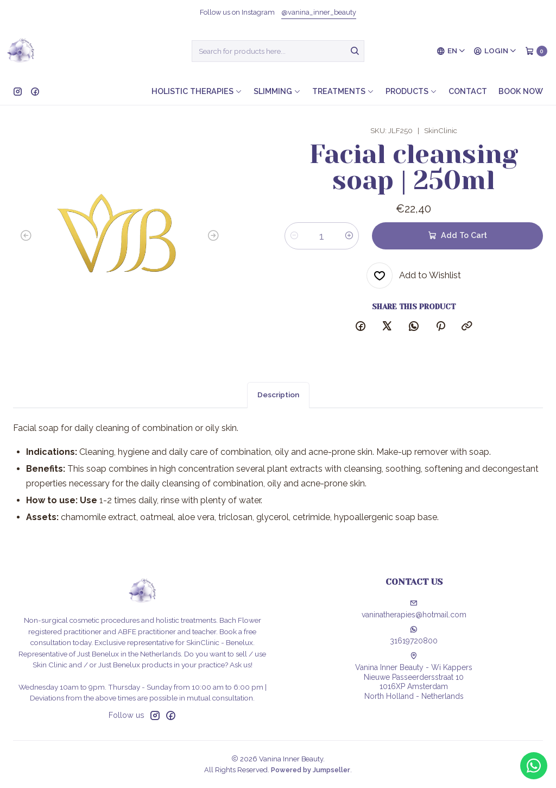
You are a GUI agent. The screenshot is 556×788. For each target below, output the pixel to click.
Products (411, 91)
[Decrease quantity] (294, 236)
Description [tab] (278, 407)
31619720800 (414, 635)
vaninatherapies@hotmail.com (414, 609)
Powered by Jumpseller (310, 770)
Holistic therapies (196, 91)
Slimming (277, 91)
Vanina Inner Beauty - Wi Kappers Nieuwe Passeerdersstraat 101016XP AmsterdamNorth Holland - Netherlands (413, 676)
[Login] (495, 51)
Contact (467, 91)
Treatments (343, 91)
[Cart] (536, 51)
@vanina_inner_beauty (318, 12)
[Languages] (451, 51)
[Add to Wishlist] (414, 275)
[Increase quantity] (349, 236)
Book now (520, 91)
